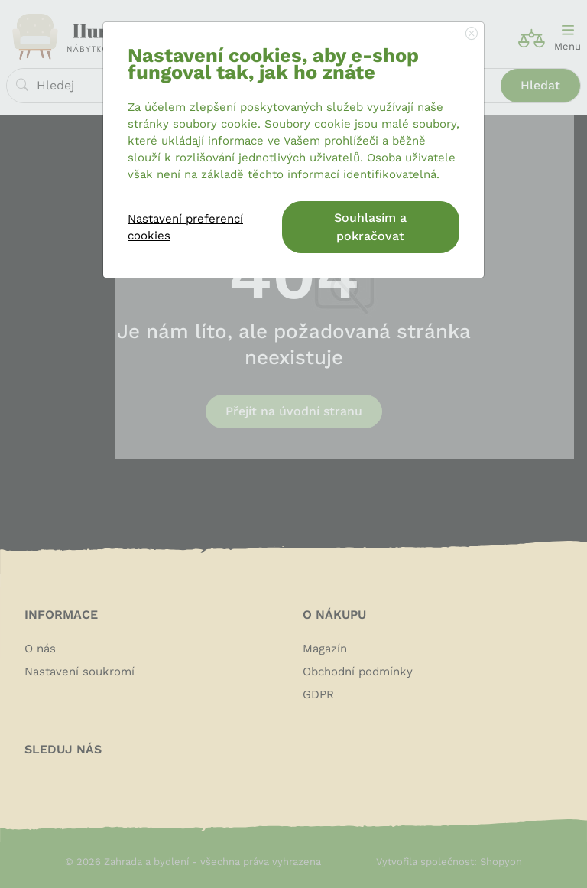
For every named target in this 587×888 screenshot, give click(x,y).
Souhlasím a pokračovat (370, 226)
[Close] (471, 34)
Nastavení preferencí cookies (185, 227)
